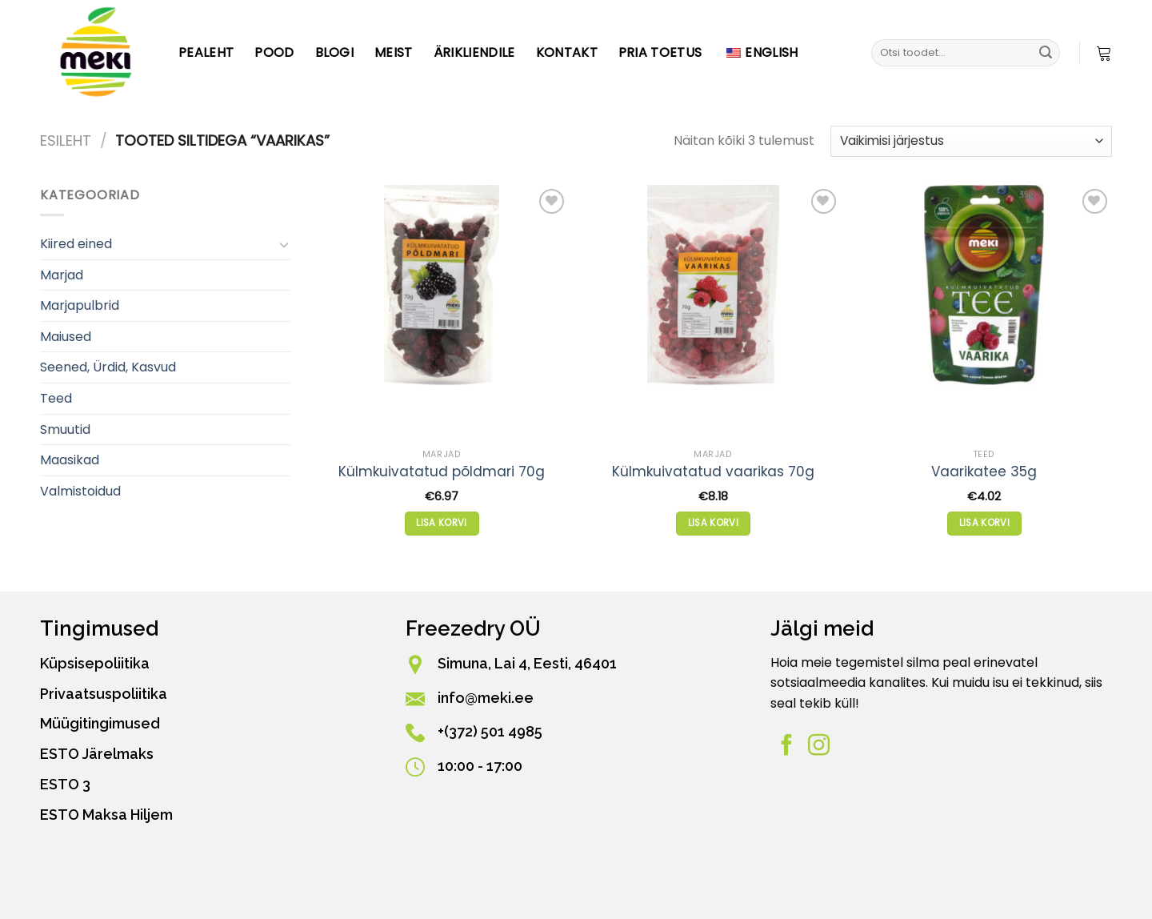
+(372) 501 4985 (490, 731)
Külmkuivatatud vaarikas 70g (713, 471)
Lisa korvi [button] (441, 522)
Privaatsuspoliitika (103, 693)
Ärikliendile (474, 52)
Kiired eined (76, 244)
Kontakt (567, 52)
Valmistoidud (80, 491)
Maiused (65, 336)
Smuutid (65, 429)
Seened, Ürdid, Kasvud (108, 367)
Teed (56, 398)
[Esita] (1045, 52)
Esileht (65, 140)
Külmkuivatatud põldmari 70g (441, 471)
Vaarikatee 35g (984, 471)
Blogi (334, 52)
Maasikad (69, 460)
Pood (274, 52)
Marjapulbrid (79, 305)
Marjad (61, 275)
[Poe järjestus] (971, 141)
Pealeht (206, 52)
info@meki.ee (486, 697)
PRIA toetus (660, 52)
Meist (393, 52)
